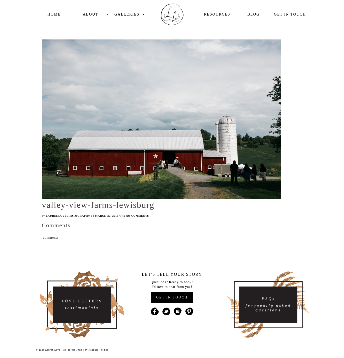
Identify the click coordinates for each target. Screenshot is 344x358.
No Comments (137, 215)
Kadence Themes (98, 349)
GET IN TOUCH (172, 297)
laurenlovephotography (68, 215)
